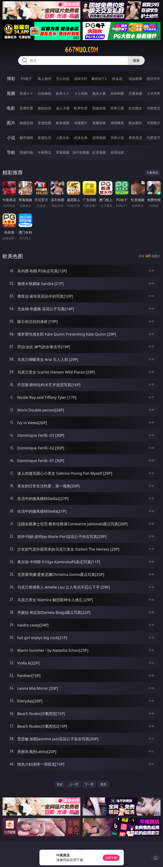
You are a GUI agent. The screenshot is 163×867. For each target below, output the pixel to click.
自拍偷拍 (44, 93)
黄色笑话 (135, 137)
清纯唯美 (117, 123)
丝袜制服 (117, 93)
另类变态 (153, 108)
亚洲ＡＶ (26, 93)
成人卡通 (62, 108)
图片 (11, 123)
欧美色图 (62, 123)
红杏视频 (99, 152)
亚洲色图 (44, 123)
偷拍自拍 (44, 108)
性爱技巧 (153, 137)
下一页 (89, 784)
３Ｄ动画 (81, 93)
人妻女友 (62, 137)
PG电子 (26, 78)
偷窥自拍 (26, 123)
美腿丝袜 (99, 123)
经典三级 (117, 108)
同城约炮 (26, 152)
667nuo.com (81, 50)
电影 (11, 108)
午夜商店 (44, 152)
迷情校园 (99, 137)
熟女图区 (135, 123)
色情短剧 (117, 152)
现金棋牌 (135, 78)
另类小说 (117, 137)
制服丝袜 (99, 108)
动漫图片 (81, 123)
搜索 (136, 60)
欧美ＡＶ (62, 93)
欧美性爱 (81, 108)
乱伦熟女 (135, 108)
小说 (11, 137)
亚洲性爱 (26, 108)
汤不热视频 (80, 152)
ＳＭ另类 (153, 93)
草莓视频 (62, 152)
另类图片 (153, 123)
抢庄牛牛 (153, 78)
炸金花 (117, 78)
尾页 (103, 784)
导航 (11, 152)
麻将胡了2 (99, 78)
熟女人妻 (99, 93)
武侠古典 (81, 137)
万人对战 (62, 78)
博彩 (11, 78)
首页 (60, 784)
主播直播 (135, 93)
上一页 (73, 784)
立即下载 (111, 858)
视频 (11, 93)
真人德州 (44, 78)
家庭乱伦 (44, 137)
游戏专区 (81, 78)
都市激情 (26, 137)
